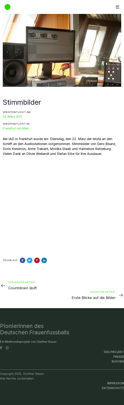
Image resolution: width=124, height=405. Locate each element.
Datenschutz (113, 388)
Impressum (115, 383)
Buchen (118, 361)
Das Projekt (114, 352)
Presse (118, 356)
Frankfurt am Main (16, 128)
